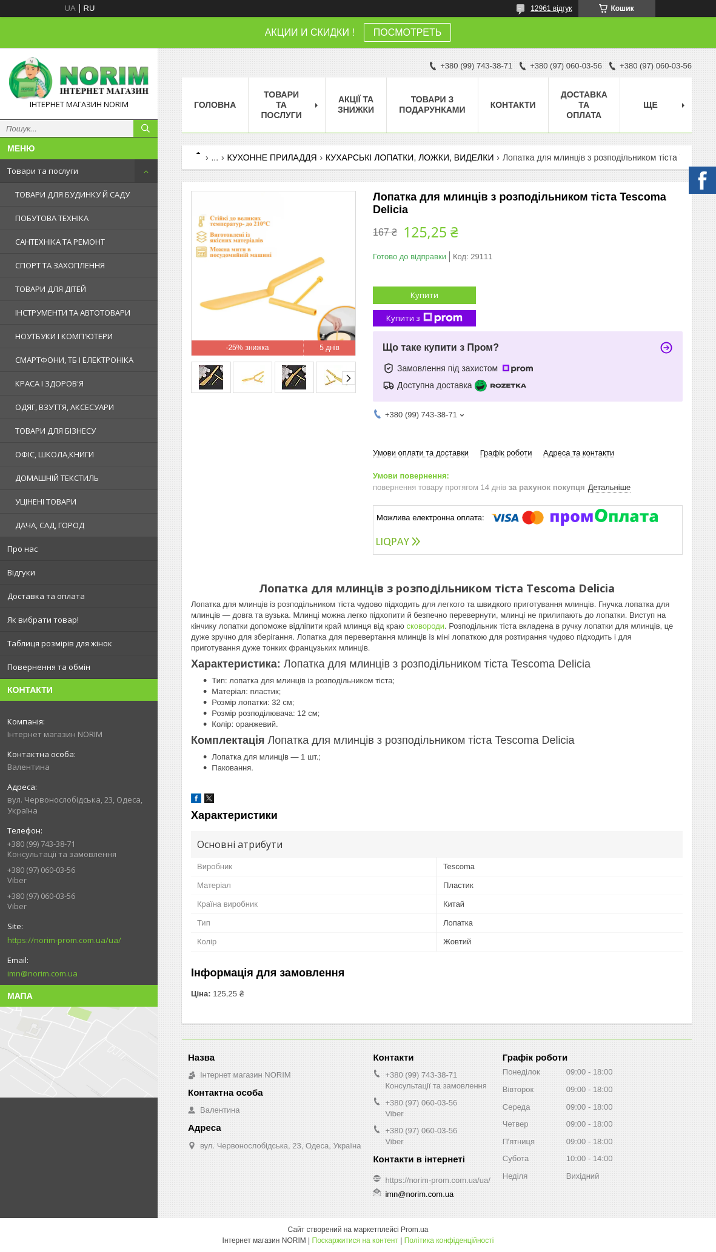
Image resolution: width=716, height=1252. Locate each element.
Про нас (22, 548)
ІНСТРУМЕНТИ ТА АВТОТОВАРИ (72, 312)
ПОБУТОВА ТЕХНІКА (52, 218)
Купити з (424, 318)
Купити (424, 295)
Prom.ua (414, 1229)
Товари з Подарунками (432, 104)
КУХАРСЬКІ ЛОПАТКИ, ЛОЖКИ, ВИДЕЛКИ (410, 157)
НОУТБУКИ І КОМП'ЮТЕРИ (64, 336)
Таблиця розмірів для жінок (59, 643)
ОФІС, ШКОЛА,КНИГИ (54, 454)
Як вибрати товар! (43, 619)
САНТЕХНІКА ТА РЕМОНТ (60, 241)
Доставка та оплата (46, 596)
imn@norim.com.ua (42, 973)
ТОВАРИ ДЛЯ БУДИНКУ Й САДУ (72, 194)
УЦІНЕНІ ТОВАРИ (45, 501)
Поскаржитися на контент (355, 1240)
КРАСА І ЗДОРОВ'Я (49, 383)
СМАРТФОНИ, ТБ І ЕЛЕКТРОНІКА (74, 359)
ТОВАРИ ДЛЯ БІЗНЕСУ (55, 430)
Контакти (513, 105)
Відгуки (21, 572)
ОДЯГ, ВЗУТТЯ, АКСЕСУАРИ (64, 407)
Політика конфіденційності (449, 1240)
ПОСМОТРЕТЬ (407, 32)
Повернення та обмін (48, 666)
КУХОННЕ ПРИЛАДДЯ (272, 157)
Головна (215, 105)
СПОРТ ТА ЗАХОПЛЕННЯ (60, 265)
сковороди (425, 626)
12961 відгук (551, 8)
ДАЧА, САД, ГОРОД (49, 525)
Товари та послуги (42, 170)
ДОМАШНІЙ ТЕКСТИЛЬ (57, 477)
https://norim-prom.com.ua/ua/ (64, 940)
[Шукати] (145, 128)
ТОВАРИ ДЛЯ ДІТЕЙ (50, 288)
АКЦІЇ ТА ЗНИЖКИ (356, 104)
